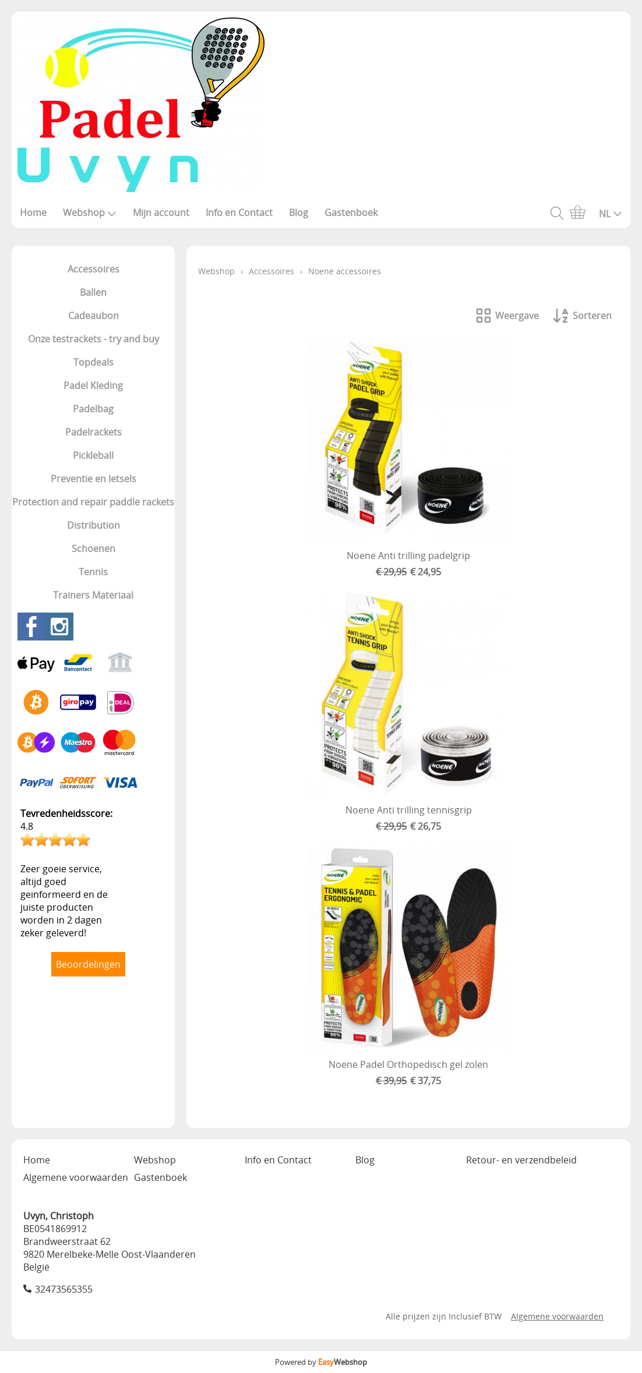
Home (33, 212)
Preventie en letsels (93, 478)
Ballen (93, 292)
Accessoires (93, 269)
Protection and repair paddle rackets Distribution (93, 514)
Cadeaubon (93, 315)
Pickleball (93, 455)
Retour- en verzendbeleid (521, 1159)
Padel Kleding (93, 385)
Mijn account (161, 212)
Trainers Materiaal (93, 595)
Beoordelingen (88, 964)
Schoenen (93, 548)
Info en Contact (239, 212)
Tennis (93, 571)
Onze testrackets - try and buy (93, 338)
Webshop (90, 212)
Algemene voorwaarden (75, 1177)
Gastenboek (351, 212)
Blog (298, 212)
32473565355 (64, 1289)
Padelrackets (93, 432)
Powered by (321, 1362)
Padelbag (93, 408)
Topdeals (93, 362)
